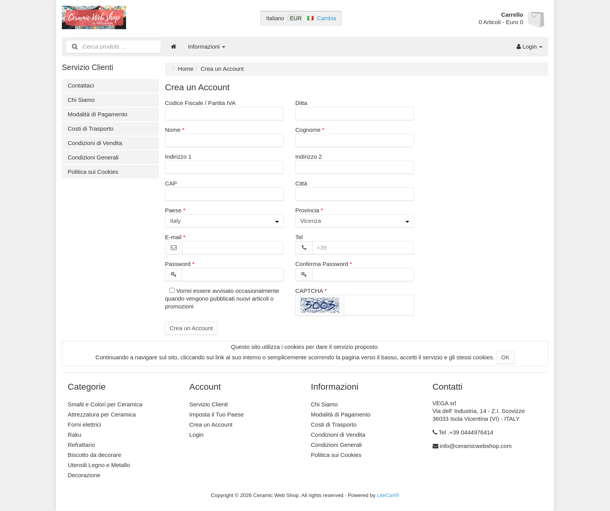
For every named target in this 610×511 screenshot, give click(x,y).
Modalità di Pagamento (97, 114)
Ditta (301, 103)
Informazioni (206, 46)
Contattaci (81, 85)
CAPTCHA (309, 290)
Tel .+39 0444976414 (465, 432)
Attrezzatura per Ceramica (102, 414)
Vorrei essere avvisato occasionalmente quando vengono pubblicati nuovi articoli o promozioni (222, 298)
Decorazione (84, 475)
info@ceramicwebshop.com (476, 446)
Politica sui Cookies (93, 171)
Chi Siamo (81, 99)
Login (529, 46)
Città (301, 183)
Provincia (307, 210)
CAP (171, 183)
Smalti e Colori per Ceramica (105, 404)
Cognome (308, 129)
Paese (173, 210)
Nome (173, 129)
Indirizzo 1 (178, 156)
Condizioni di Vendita (95, 143)
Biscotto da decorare (94, 455)
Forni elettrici (84, 424)
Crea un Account (191, 328)
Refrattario (81, 444)
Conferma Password (321, 264)
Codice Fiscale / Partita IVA (200, 103)
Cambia (326, 18)
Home (185, 68)
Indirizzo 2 (308, 156)
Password (178, 264)
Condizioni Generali (93, 157)
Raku (74, 434)
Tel (299, 237)
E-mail (173, 237)
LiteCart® (388, 495)
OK (505, 357)
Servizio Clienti (208, 404)
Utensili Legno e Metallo (99, 465)
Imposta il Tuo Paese (216, 414)
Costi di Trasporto (91, 128)
